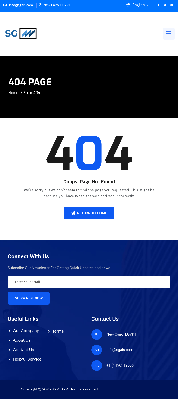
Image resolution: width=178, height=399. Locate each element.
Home (13, 92)
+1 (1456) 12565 (120, 365)
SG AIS (57, 389)
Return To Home (89, 213)
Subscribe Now (29, 298)
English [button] (135, 5)
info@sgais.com (21, 5)
